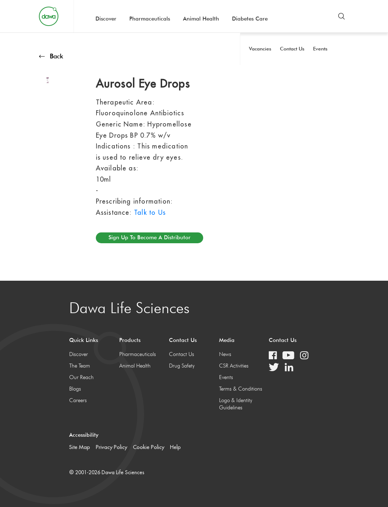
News (225, 354)
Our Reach (81, 377)
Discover (105, 18)
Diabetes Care (250, 18)
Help (175, 447)
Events (226, 377)
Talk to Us (150, 212)
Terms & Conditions (240, 389)
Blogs (75, 389)
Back (51, 56)
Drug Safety (182, 366)
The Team (79, 366)
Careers (78, 400)
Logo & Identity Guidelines (235, 404)
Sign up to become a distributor (149, 237)
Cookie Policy (148, 447)
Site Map (79, 447)
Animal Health (201, 18)
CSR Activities (234, 366)
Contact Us (181, 354)
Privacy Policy (111, 447)
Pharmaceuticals (149, 18)
